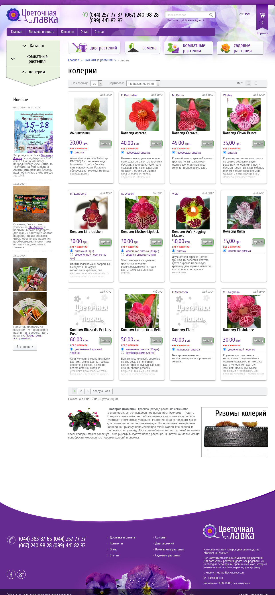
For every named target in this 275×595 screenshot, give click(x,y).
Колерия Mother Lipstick (140, 231)
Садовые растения (167, 555)
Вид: (240, 83)
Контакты (67, 32)
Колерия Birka (234, 231)
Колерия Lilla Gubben (86, 231)
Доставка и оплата (41, 32)
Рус (247, 13)
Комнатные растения (169, 549)
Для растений (164, 543)
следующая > (102, 391)
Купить (105, 143)
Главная (16, 32)
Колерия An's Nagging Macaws (189, 233)
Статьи (99, 32)
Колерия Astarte (133, 133)
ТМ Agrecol (35, 227)
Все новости (25, 347)
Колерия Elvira (183, 330)
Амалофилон (80, 133)
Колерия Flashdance (238, 330)
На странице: (80, 83)
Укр (241, 13)
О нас (84, 32)
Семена (160, 537)
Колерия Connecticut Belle (141, 330)
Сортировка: (117, 83)
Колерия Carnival (185, 133)
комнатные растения (99, 60)
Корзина (262, 33)
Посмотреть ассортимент (27, 337)
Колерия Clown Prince (240, 133)
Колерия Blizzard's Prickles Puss (90, 332)
